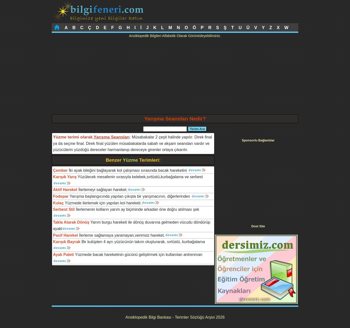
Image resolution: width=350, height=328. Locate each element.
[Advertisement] (175, 77)
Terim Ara (197, 129)
